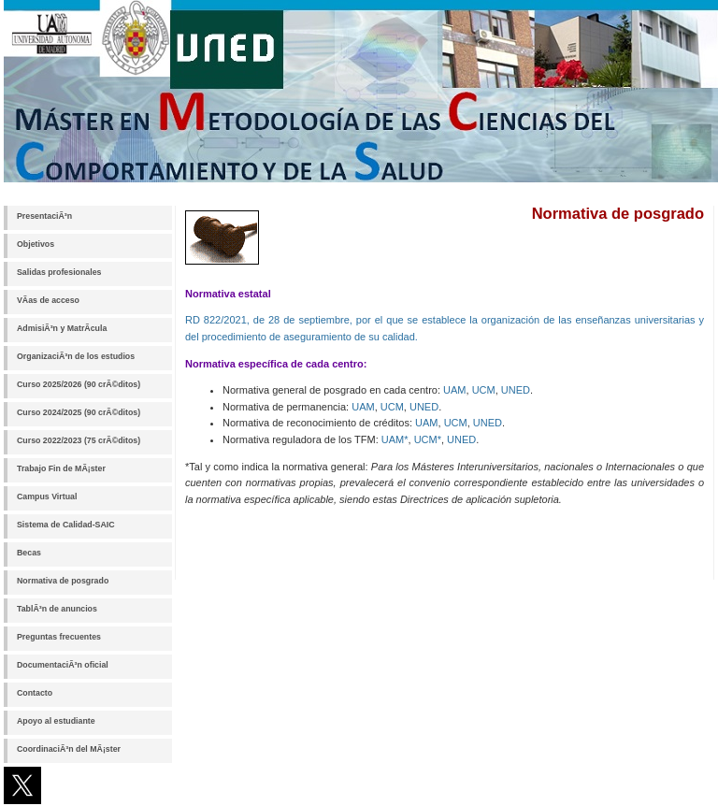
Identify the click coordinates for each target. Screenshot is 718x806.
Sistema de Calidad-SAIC (66, 524)
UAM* (395, 439)
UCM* (427, 439)
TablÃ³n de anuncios (57, 608)
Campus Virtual (47, 496)
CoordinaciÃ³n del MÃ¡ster (69, 749)
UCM (483, 390)
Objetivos (35, 244)
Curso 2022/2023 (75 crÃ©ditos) (78, 440)
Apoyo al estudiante (56, 721)
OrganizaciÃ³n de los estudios (76, 356)
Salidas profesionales (59, 272)
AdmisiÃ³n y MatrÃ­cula (62, 328)
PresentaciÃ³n (44, 216)
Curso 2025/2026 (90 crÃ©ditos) (78, 384)
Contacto (34, 693)
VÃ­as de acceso (48, 300)
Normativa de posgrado (62, 580)
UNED (515, 390)
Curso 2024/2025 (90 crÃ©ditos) (78, 412)
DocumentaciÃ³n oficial (62, 664)
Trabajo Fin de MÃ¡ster (61, 468)
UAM (454, 390)
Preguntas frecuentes (59, 636)
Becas (29, 552)
